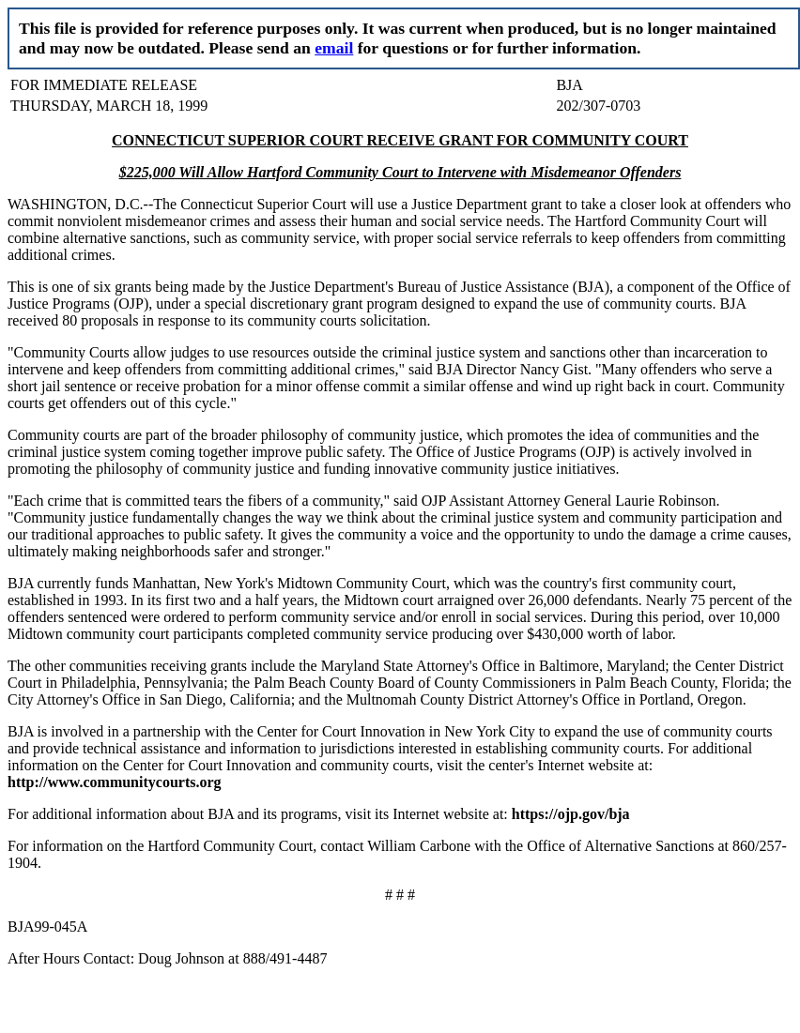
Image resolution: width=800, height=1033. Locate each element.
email (334, 47)
